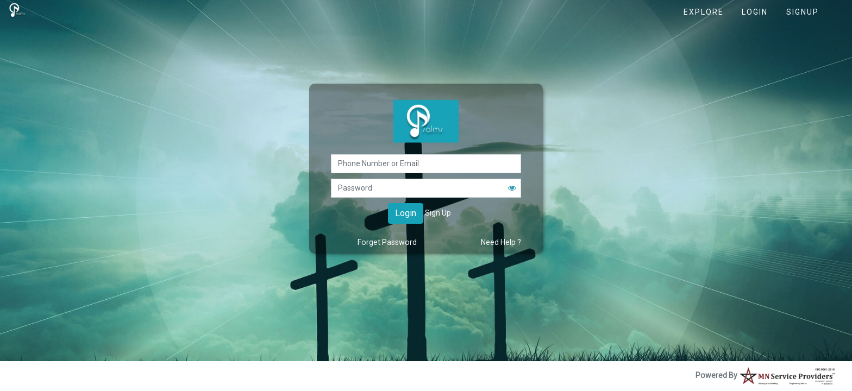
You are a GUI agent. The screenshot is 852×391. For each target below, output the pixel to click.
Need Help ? (501, 242)
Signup (802, 12)
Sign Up (438, 213)
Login (755, 12)
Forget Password (387, 242)
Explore (704, 12)
